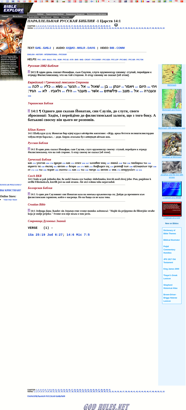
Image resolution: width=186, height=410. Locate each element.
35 (118, 28)
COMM (120, 48)
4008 (56, 170)
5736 (51, 163)
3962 (98, 170)
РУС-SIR (132, 60)
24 (91, 26)
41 (134, 28)
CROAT (87, 60)
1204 (78, 167)
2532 (34, 163)
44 (142, 28)
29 (104, 26)
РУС (39, 60)
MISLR (81, 48)
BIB (112, 48)
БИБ (38, 48)
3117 (136, 87)
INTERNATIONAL (50, 54)
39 (129, 28)
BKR (76, 60)
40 (131, 28)
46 (147, 28)
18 (75, 26)
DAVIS (91, 48)
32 (110, 28)
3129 (110, 87)
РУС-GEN (106, 60)
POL (54, 60)
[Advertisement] (13, 132)
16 (69, 26)
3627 (41, 87)
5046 (29, 96)
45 (145, 28)
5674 (141, 92)
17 (72, 26)
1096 (47, 163)
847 (67, 167)
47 (150, 28)
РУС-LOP (114, 60)
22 (85, 26)
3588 (128, 163)
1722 (32, 170)
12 (58, 26)
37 (123, 28)
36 (121, 28)
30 (107, 26)
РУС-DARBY (96, 60)
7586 (88, 87)
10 (53, 26)
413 (78, 87)
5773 (82, 167)
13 (61, 26)
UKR (44, 60)
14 (64, 26)
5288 (65, 87)
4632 (55, 167)
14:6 (70, 236)
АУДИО (70, 48)
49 (156, 28)
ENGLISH (30, 54)
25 (93, 26)
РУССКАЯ (63, 54)
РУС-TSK (139, 60)
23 (88, 26)
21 (83, 26)
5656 (140, 170)
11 (56, 26)
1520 (36, 170)
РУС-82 (65, 60)
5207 (108, 163)
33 (113, 28)
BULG (49, 60)
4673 (119, 92)
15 (66, 26)
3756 (118, 170)
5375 (53, 87)
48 (153, 28)
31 (109, 26)
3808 (39, 92)
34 (115, 28)
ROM (60, 60)
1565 (70, 170)
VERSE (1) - (41, 228)
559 (122, 87)
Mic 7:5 (83, 236)
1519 (111, 167)
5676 (74, 92)
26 (96, 26)
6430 (101, 92)
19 (77, 26)
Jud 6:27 (55, 236)
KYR (71, 60)
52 (164, 28)
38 (126, 28)
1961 (148, 87)
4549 (120, 163)
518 (137, 170)
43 (139, 28)
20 (80, 26)
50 (158, 28)
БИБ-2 (47, 48)
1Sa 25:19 (36, 236)
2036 (83, 163)
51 (161, 28)
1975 (63, 92)
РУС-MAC (123, 60)
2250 (64, 163)
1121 (102, 87)
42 (137, 28)
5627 (87, 163)
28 (101, 26)
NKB (81, 60)
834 (89, 92)
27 (99, 26)
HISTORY (39, 54)
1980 (29, 87)
